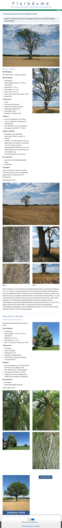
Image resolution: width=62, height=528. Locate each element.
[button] (45, 477)
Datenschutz (35, 522)
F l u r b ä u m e (31, 3)
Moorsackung (27, 309)
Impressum (26, 522)
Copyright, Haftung (47, 522)
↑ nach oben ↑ (31, 520)
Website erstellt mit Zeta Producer (40, 526)
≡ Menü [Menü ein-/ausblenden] (58, 10)
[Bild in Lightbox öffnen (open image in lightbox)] (31, 45)
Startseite (12, 522)
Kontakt (19, 522)
